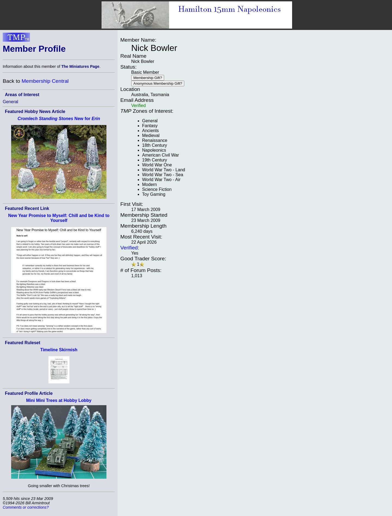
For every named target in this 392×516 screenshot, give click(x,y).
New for (58, 118)
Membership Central (45, 81)
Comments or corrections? (26, 507)
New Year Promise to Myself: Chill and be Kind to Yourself (58, 218)
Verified (129, 248)
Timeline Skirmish (59, 349)
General (10, 101)
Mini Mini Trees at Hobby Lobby (58, 400)
